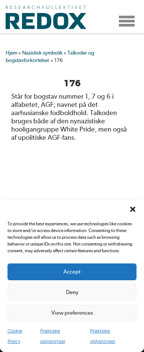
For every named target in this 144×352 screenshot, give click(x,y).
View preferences (72, 312)
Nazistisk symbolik (42, 53)
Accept (72, 271)
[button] (132, 209)
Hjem (11, 53)
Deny (72, 292)
